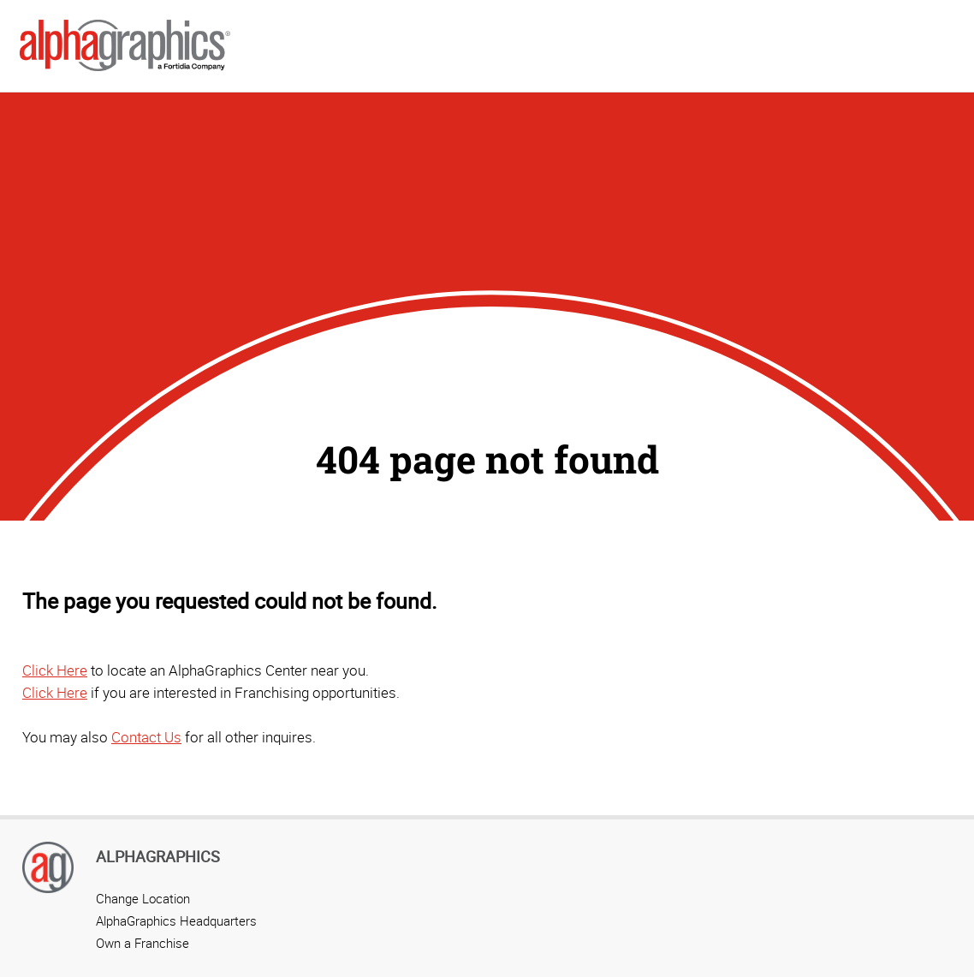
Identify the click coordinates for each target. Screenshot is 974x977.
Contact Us (146, 737)
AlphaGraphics (158, 856)
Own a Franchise (142, 942)
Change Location (143, 898)
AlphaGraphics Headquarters (176, 920)
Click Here (54, 670)
